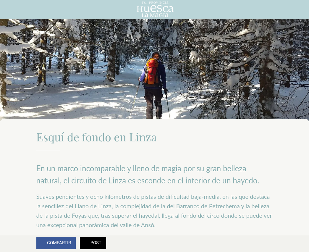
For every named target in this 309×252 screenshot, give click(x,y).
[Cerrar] (9, 9)
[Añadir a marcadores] (266, 244)
